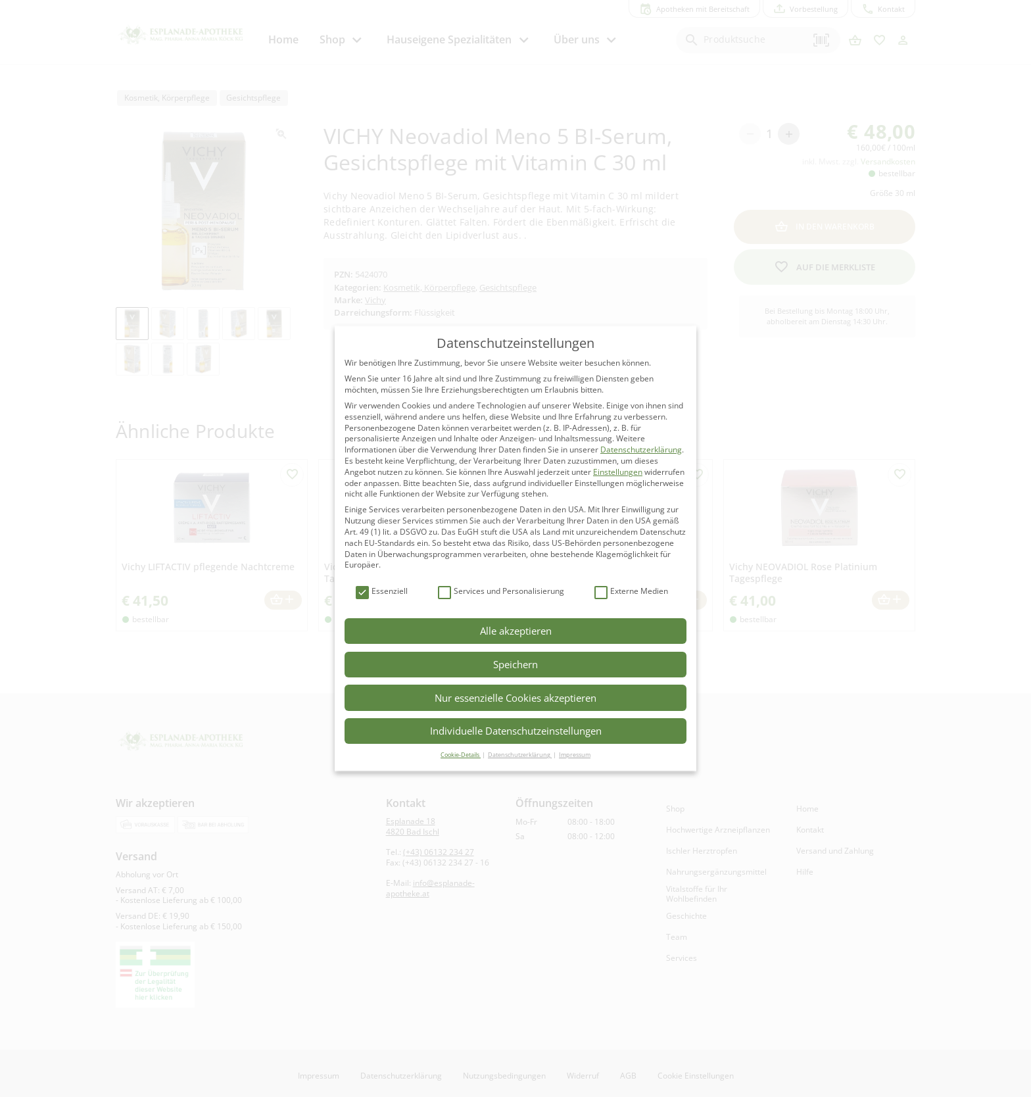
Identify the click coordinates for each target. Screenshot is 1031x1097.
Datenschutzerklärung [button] (520, 754)
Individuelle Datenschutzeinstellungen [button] (516, 730)
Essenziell (382, 591)
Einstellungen (617, 471)
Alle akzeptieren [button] (516, 630)
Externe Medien (631, 591)
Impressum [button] (574, 754)
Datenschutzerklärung (641, 449)
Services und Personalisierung (501, 591)
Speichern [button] (515, 664)
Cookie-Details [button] (461, 754)
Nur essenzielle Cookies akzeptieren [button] (515, 697)
